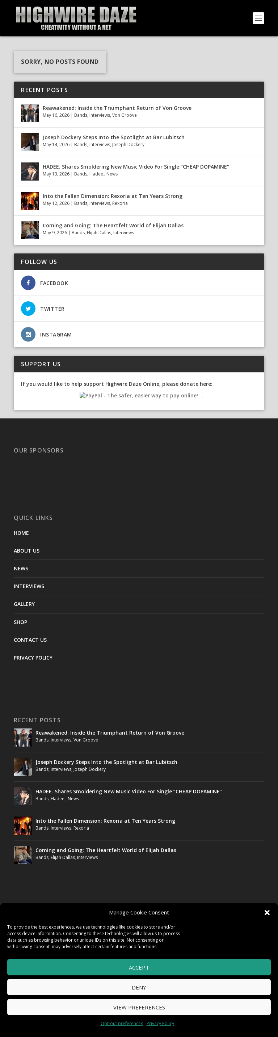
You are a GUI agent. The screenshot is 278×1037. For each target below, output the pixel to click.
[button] (267, 912)
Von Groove (124, 115)
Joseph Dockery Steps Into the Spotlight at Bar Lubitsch (114, 137)
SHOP (20, 622)
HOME (21, 532)
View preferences (139, 1007)
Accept (139, 967)
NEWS (21, 568)
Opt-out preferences (122, 1023)
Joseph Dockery (128, 144)
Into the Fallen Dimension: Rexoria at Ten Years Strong (112, 196)
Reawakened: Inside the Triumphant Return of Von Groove (117, 107)
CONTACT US (30, 639)
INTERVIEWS (29, 586)
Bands (80, 115)
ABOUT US (26, 550)
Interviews (99, 115)
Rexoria (120, 203)
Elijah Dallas (99, 233)
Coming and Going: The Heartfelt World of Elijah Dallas (114, 225)
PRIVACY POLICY (33, 657)
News (112, 174)
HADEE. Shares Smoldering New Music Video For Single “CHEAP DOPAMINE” (136, 166)
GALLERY (24, 603)
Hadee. (96, 174)
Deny (139, 987)
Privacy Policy (160, 1023)
